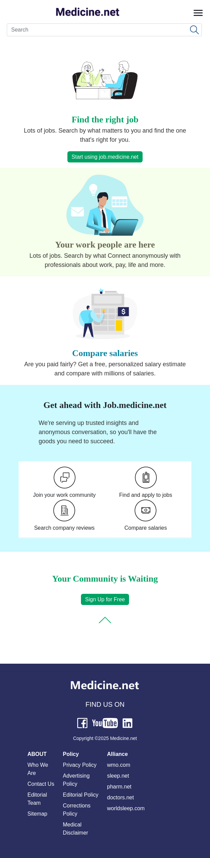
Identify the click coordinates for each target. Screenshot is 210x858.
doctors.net (120, 797)
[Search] (104, 29)
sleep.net (118, 776)
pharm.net (119, 786)
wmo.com (118, 765)
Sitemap (37, 814)
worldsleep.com (126, 808)
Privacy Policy (80, 765)
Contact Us (40, 784)
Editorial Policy (81, 795)
